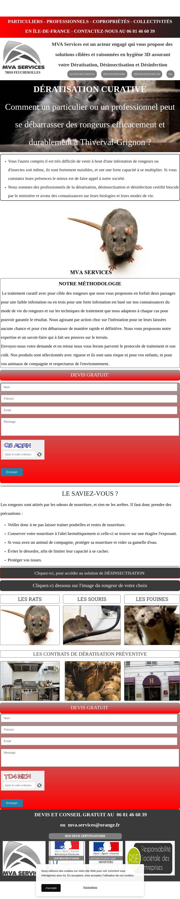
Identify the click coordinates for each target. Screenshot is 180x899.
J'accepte (51, 887)
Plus (170, 74)
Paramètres (90, 887)
